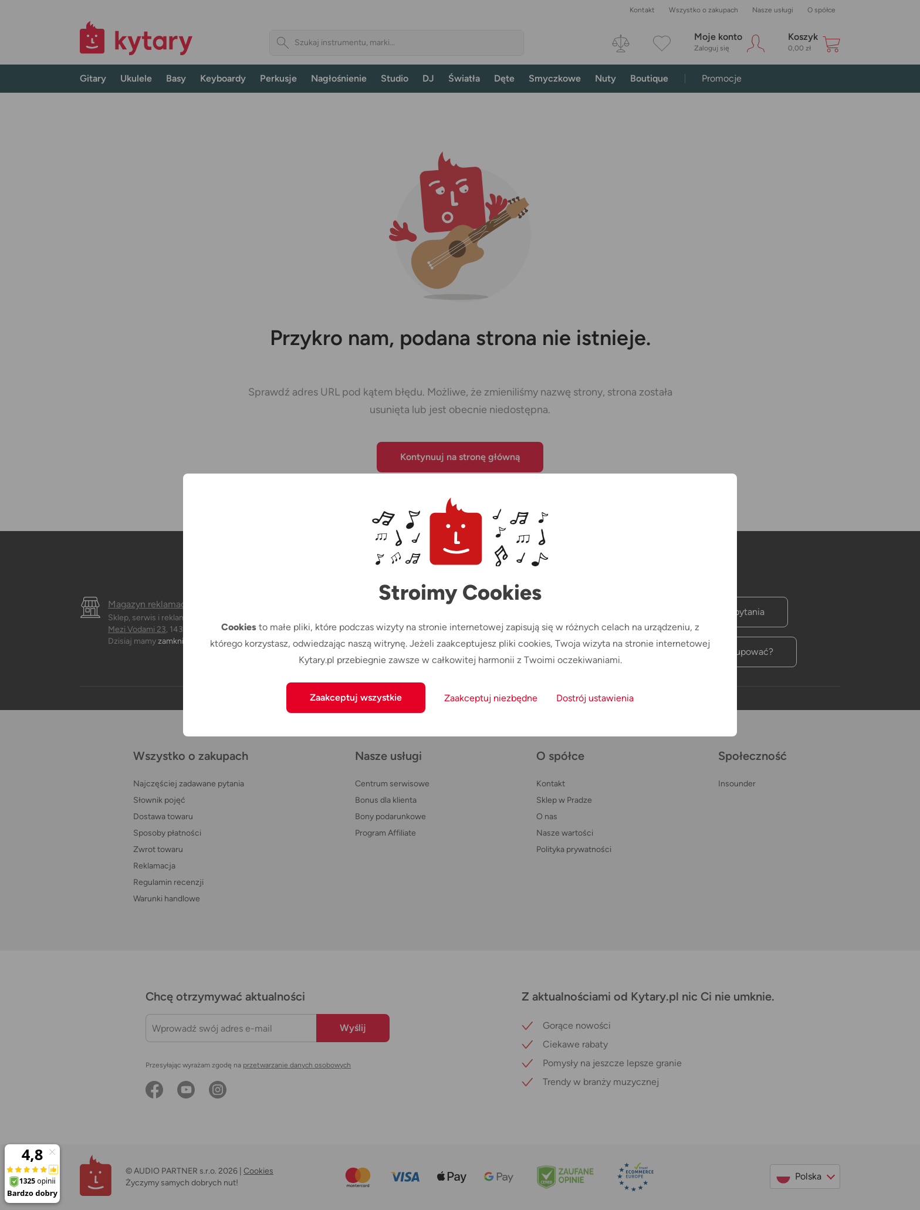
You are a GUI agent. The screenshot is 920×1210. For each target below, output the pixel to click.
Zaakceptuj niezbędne (490, 698)
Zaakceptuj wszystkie (356, 697)
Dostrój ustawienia (595, 698)
